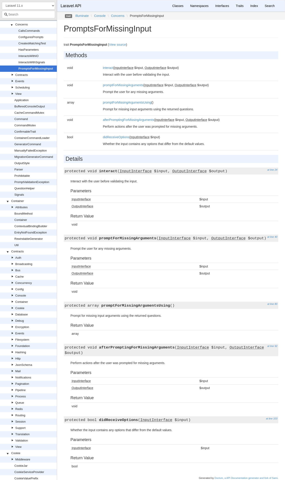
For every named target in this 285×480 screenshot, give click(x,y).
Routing (20, 415)
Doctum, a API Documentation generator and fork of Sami (246, 478)
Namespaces (199, 6)
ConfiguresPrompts (30, 37)
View (18, 93)
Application (21, 100)
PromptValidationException (31, 182)
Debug (19, 320)
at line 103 (271, 418)
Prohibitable (22, 175)
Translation (22, 434)
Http (18, 358)
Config (19, 289)
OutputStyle (22, 163)
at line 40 (272, 236)
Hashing (20, 352)
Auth (18, 257)
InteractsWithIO (28, 56)
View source (117, 44)
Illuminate (82, 16)
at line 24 (272, 169)
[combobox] (28, 14)
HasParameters (28, 49)
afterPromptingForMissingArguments (128, 120)
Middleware (22, 459)
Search (270, 6)
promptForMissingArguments (123, 85)
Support (20, 428)
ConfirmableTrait (25, 131)
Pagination (22, 383)
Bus (17, 270)
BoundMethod (23, 213)
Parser (18, 169)
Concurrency (23, 283)
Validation (21, 440)
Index (254, 6)
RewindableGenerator (28, 238)
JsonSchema (23, 365)
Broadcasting (23, 264)
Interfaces (222, 6)
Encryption (22, 327)
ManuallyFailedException (30, 150)
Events (19, 81)
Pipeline (20, 390)
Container (17, 201)
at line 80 (272, 304)
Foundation (22, 346)
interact (108, 68)
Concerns (21, 24)
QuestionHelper (24, 188)
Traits (239, 6)
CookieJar (21, 465)
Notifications (23, 377)
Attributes (21, 207)
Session (20, 421)
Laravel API (71, 6)
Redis (19, 409)
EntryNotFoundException (30, 232)
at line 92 (272, 346)
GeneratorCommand (27, 144)
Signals (19, 194)
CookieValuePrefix (26, 478)
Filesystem (22, 339)
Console (20, 295)
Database (21, 314)
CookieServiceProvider (29, 472)
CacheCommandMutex (29, 112)
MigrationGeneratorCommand (33, 156)
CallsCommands (29, 30)
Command (21, 119)
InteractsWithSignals (31, 62)
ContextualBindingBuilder (30, 226)
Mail (18, 371)
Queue (19, 402)
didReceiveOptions (116, 137)
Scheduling (22, 87)
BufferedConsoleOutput (29, 106)
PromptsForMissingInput (35, 68)
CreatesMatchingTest (32, 43)
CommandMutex (25, 125)
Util (16, 245)
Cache (19, 276)
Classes (177, 6)
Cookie (19, 308)
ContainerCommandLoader (32, 138)
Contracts (21, 75)
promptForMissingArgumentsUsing (127, 102)
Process (20, 396)
